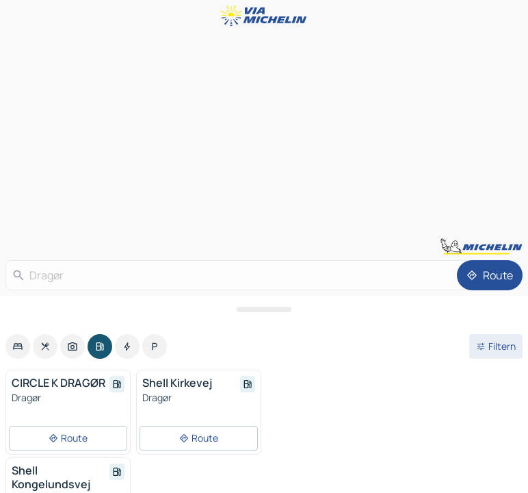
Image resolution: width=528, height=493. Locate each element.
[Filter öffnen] (496, 346)
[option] (17, 346)
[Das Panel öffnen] (264, 309)
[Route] (490, 275)
